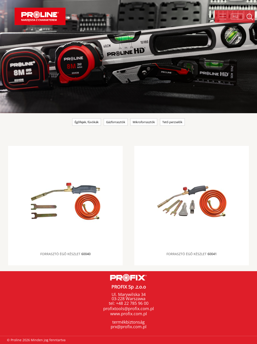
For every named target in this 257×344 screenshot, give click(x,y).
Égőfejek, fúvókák (87, 122)
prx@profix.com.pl (129, 326)
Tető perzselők (172, 122)
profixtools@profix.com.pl (128, 308)
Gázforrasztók (115, 122)
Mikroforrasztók (144, 122)
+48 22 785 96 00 (131, 303)
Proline (40, 16)
